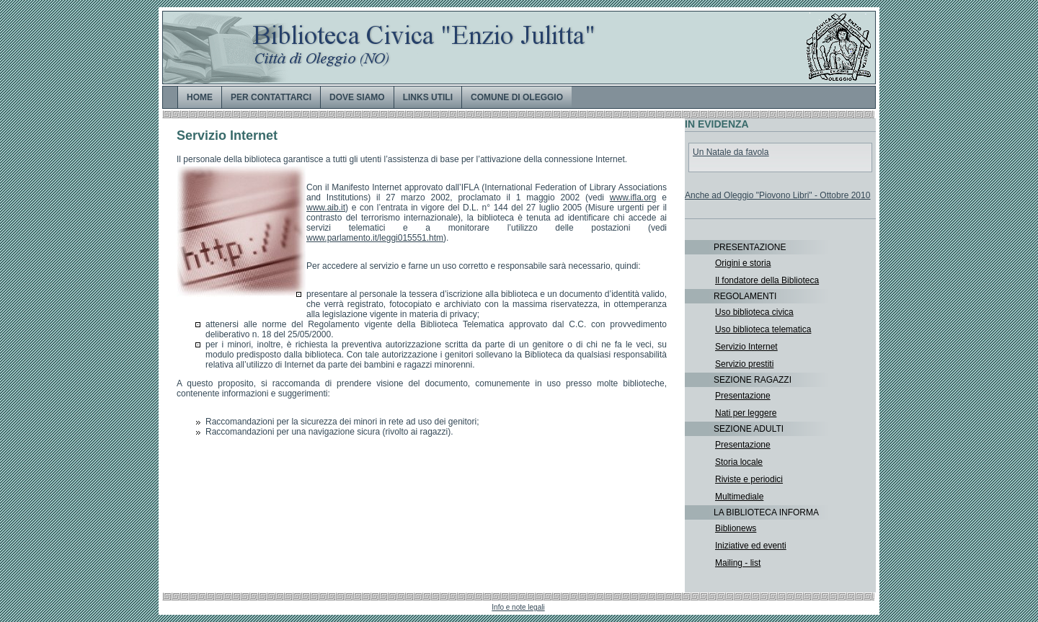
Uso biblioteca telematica (763, 329)
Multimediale (739, 497)
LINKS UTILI (428, 97)
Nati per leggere (745, 413)
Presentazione (743, 396)
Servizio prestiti (744, 364)
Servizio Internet (746, 347)
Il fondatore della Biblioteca (767, 280)
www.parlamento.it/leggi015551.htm (374, 238)
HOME (200, 97)
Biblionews (735, 528)
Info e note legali (518, 607)
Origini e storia (743, 263)
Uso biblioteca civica (754, 312)
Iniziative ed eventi (750, 546)
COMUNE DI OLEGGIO (517, 97)
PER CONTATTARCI (271, 97)
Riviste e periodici (749, 479)
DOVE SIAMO (357, 97)
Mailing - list (737, 563)
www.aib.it (325, 208)
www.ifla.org (633, 197)
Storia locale (739, 462)
